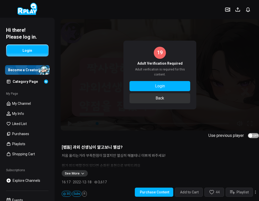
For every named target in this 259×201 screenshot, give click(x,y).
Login (160, 86)
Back (160, 98)
